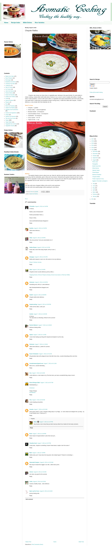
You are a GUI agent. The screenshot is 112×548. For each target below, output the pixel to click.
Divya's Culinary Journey (35, 262)
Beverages (8, 80)
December (95, 151)
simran (31, 472)
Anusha (31, 409)
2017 (92, 139)
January (95, 196)
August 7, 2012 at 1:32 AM (41, 344)
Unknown (31, 282)
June (94, 185)
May (94, 188)
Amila (30, 481)
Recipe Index (15, 22)
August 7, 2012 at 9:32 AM (38, 399)
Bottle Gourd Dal (96, 166)
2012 (92, 149)
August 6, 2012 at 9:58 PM (40, 294)
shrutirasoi (31, 388)
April (94, 190)
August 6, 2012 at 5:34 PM (38, 269)
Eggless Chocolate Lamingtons (99, 181)
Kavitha (31, 228)
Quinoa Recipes (9, 100)
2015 (92, 143)
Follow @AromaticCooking (96, 92)
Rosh (30, 433)
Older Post (81, 541)
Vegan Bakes (8, 122)
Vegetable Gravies (9, 125)
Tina (30, 399)
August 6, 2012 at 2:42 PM (41, 206)
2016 (92, 141)
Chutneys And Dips (10, 83)
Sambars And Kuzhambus (11, 109)
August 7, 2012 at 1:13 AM (39, 334)
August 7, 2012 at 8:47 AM (46, 382)
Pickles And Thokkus (10, 96)
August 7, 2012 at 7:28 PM (38, 452)
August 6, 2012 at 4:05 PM (39, 237)
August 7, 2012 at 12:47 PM (46, 421)
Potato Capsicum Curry (98, 178)
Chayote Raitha (96, 176)
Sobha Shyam (33, 247)
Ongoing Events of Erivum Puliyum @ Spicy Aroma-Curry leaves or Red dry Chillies (49, 274)
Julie (30, 269)
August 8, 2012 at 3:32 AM (40, 472)
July (94, 183)
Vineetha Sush (33, 443)
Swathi (31, 294)
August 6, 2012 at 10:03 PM (44, 304)
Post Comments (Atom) (37, 544)
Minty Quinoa (95, 168)
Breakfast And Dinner (10, 81)
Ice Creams (8, 89)
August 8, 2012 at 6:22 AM (39, 481)
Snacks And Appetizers (11, 112)
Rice (6, 104)
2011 (92, 199)
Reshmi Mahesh (33, 325)
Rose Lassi (95, 161)
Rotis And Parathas (10, 106)
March (94, 192)
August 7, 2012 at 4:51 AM (45, 353)
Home (6, 22)
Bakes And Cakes (9, 76)
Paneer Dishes (9, 93)
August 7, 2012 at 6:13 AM (38, 373)
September (95, 157)
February (95, 194)
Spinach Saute (96, 170)
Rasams (7, 102)
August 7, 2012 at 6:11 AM (50, 363)
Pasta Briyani (95, 172)
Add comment (29, 499)
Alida (30, 237)
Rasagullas (95, 164)
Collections (8, 85)
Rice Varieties (39, 22)
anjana (31, 334)
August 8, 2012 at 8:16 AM (46, 491)
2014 (92, 145)
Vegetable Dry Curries (10, 124)
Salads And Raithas (33, 193)
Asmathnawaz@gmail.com (36, 363)
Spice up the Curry (34, 491)
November (95, 153)
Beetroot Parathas (96, 174)
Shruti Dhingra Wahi (34, 382)
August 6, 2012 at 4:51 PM (41, 257)
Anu (30, 373)
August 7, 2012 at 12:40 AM (45, 325)
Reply (30, 223)
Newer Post (28, 541)
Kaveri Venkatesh (33, 353)
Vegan (7, 120)
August (94, 160)
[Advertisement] (12, 32)
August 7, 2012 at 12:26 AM (40, 314)
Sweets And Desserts (10, 116)
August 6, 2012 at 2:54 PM (40, 228)
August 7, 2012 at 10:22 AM (40, 409)
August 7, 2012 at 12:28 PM (39, 433)
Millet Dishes (27, 22)
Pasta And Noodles (10, 94)
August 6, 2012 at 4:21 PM (43, 247)
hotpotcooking (33, 304)
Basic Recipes (8, 78)
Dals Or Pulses (9, 87)
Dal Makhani (32, 392)
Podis (6, 98)
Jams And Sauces (9, 91)
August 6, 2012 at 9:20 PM (41, 282)
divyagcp (31, 257)
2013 (92, 147)
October (95, 155)
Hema (31, 191)
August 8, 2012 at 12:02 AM (46, 462)
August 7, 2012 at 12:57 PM (44, 443)
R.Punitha (32, 206)
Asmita (31, 314)
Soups (7, 114)
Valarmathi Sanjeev (34, 462)
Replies (33, 418)
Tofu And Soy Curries (10, 118)
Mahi (30, 452)
